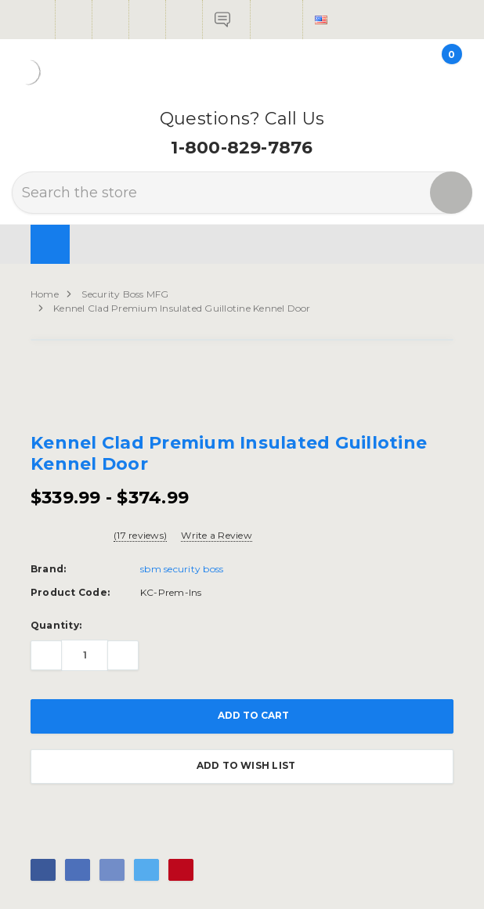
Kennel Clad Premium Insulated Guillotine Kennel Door (181, 308)
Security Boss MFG (124, 294)
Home (45, 294)
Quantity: (56, 625)
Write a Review (216, 535)
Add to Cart (242, 716)
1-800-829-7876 (241, 147)
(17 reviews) (140, 535)
